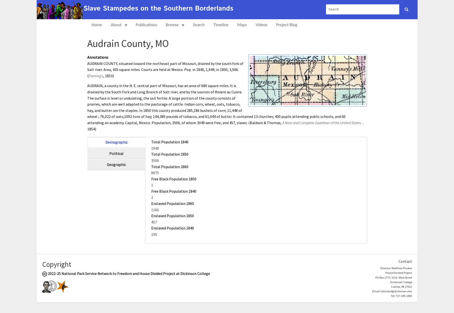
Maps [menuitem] (242, 24)
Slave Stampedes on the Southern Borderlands (158, 8)
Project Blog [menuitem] (286, 24)
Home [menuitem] (97, 24)
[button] (308, 79)
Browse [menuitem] (173, 27)
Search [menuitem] (199, 24)
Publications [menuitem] (146, 24)
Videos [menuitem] (261, 24)
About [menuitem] (117, 27)
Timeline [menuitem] (221, 24)
